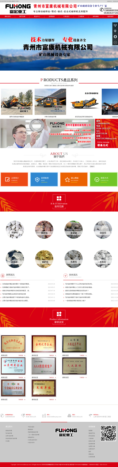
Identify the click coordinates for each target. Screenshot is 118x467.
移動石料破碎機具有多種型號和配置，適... (16, 290)
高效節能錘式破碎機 (11, 438)
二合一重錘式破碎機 (33, 434)
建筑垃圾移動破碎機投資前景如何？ (77, 290)
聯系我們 (110, 16)
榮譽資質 (4, 355)
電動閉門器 (92, 433)
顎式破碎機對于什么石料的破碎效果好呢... (79, 284)
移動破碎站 (31, 437)
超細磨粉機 (92, 443)
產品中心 (37, 16)
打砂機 (7, 441)
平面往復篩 (31, 427)
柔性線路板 (92, 436)
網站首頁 (8, 16)
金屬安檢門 (92, 449)
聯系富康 (115, 1)
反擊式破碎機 (9, 436)
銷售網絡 (96, 16)
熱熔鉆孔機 (92, 441)
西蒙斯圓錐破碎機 (33, 432)
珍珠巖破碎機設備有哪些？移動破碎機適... (16, 284)
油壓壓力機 (92, 446)
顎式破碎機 (9, 433)
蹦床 (90, 451)
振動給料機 (9, 430)
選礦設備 (91, 454)
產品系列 (9, 426)
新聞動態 (52, 16)
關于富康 (22, 16)
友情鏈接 (92, 426)
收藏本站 (109, 1)
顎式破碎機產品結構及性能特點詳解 (14, 294)
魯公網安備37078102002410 (75, 464)
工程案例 (81, 16)
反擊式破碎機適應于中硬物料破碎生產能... (16, 297)
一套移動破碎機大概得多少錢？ (75, 300)
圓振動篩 (30, 429)
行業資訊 (66, 16)
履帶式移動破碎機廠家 (16, 117)
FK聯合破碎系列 (32, 440)
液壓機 (90, 430)
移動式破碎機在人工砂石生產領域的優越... (79, 287)
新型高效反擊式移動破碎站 (84, 117)
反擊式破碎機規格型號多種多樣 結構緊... (15, 300)
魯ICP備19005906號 (61, 464)
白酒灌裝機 (92, 456)
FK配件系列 (31, 442)
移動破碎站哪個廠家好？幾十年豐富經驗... (79, 294)
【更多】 (92, 166)
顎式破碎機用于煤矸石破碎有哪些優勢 (77, 297)
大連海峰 (91, 438)
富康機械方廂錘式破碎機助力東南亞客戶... (16, 287)
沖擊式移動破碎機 (50, 117)
